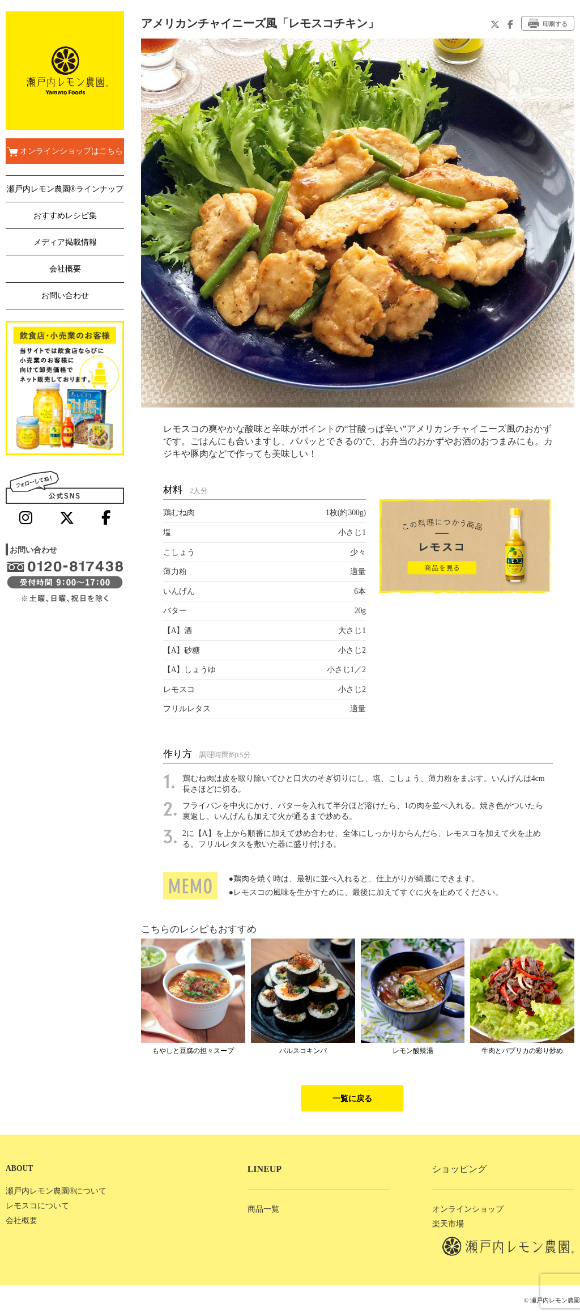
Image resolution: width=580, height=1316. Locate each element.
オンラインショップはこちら (65, 152)
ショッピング (459, 1169)
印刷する (548, 23)
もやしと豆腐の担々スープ (193, 1051)
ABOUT (19, 1168)
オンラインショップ (468, 1209)
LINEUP (265, 1169)
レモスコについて (37, 1206)
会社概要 (65, 269)
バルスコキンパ (303, 1051)
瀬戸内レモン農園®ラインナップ (65, 189)
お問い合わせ (65, 295)
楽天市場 (448, 1224)
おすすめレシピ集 (65, 215)
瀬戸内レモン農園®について (56, 1191)
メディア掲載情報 (65, 242)
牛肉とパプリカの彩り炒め (522, 1051)
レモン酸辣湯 (413, 1051)
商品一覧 (263, 1209)
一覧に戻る (352, 1098)
